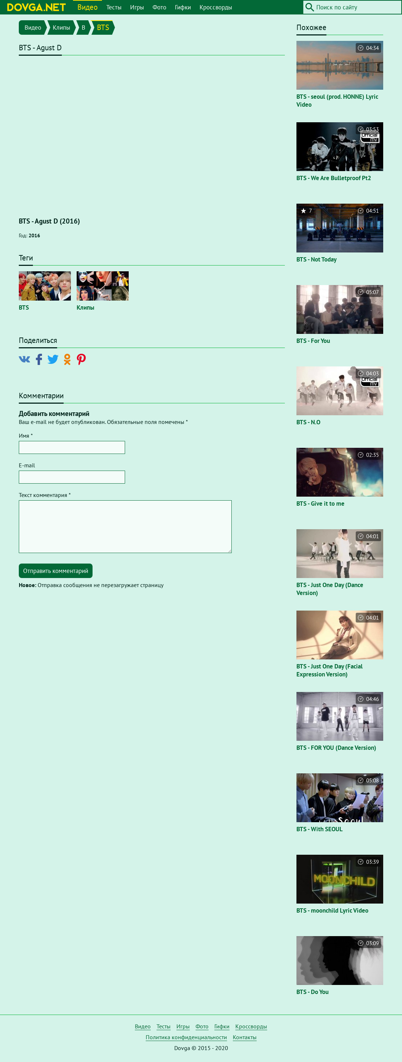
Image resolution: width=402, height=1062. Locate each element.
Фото (159, 7)
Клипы (61, 27)
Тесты (113, 7)
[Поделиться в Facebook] (40, 358)
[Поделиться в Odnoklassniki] (68, 358)
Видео (87, 7)
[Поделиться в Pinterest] (83, 358)
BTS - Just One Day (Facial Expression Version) (329, 670)
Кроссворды (216, 7)
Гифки (183, 7)
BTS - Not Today (316, 259)
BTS (103, 27)
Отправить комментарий (55, 571)
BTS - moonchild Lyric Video (332, 910)
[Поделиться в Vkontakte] (26, 358)
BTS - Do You (312, 992)
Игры (137, 7)
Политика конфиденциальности (186, 1037)
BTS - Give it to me (320, 503)
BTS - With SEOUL (319, 829)
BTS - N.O (308, 422)
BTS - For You (313, 341)
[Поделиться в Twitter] (54, 358)
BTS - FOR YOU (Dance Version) (336, 748)
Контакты (245, 1037)
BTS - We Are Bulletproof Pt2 (333, 178)
